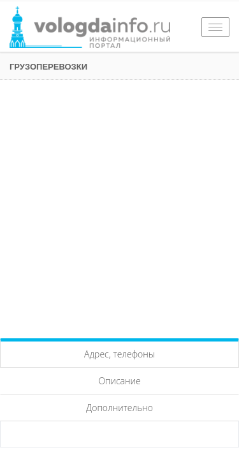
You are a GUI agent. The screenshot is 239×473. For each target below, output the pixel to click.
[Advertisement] (119, 206)
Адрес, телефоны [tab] (119, 354)
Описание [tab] (119, 381)
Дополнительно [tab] (119, 408)
